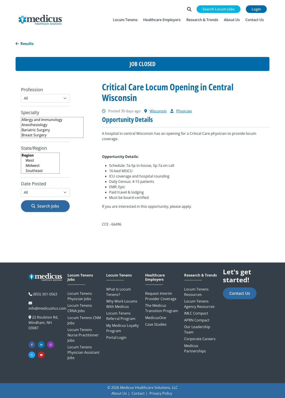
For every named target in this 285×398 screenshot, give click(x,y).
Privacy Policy (160, 393)
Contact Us (239, 293)
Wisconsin (158, 111)
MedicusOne (155, 317)
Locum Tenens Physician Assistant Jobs (83, 352)
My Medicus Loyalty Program (122, 328)
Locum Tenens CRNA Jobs (79, 308)
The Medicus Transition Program (161, 308)
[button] (125, 19)
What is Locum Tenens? (118, 292)
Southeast (40, 170)
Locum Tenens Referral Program (120, 316)
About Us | (120, 393)
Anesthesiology (52, 124)
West (40, 160)
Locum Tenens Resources (196, 292)
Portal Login (116, 337)
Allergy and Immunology (52, 119)
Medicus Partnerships (195, 348)
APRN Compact (197, 320)
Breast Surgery (52, 135)
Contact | (140, 393)
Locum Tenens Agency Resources (199, 304)
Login (256, 9)
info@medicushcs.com (47, 308)
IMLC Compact (196, 313)
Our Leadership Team (197, 329)
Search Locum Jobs (218, 9)
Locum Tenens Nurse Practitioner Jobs (83, 335)
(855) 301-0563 (45, 294)
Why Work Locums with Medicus (121, 304)
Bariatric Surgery (52, 130)
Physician (184, 111)
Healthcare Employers (155, 277)
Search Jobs (45, 206)
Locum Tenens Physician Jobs (79, 296)
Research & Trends (200, 275)
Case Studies (156, 324)
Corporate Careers (200, 338)
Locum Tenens (119, 275)
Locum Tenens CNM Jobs (84, 320)
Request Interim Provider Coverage (160, 296)
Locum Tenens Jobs (80, 277)
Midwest (40, 165)
